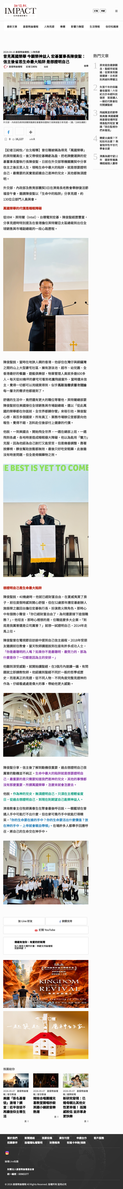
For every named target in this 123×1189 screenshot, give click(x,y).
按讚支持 (66, 921)
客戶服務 (99, 1138)
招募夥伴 (12, 1142)
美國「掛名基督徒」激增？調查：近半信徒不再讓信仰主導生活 (14, 1107)
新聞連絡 (30, 1138)
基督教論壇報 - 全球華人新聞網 (20, 11)
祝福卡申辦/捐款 (76, 1142)
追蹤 (46, 66)
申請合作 (81, 1138)
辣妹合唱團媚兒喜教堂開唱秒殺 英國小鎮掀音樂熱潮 (46, 1105)
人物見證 (49, 26)
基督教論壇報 (30, 26)
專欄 (62, 26)
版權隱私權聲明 (33, 1142)
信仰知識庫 (112, 26)
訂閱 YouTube (45, 930)
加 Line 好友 (22, 921)
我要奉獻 (20, 948)
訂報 (96, 10)
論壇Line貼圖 (11, 1161)
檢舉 (86, 65)
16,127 (17, 139)
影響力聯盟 (77, 26)
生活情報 (95, 26)
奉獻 (103, 10)
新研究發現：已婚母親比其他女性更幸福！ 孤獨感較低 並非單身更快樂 (74, 1107)
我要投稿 (47, 1138)
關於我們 (12, 1138)
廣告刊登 (64, 1138)
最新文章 (12, 26)
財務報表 (54, 1142)
